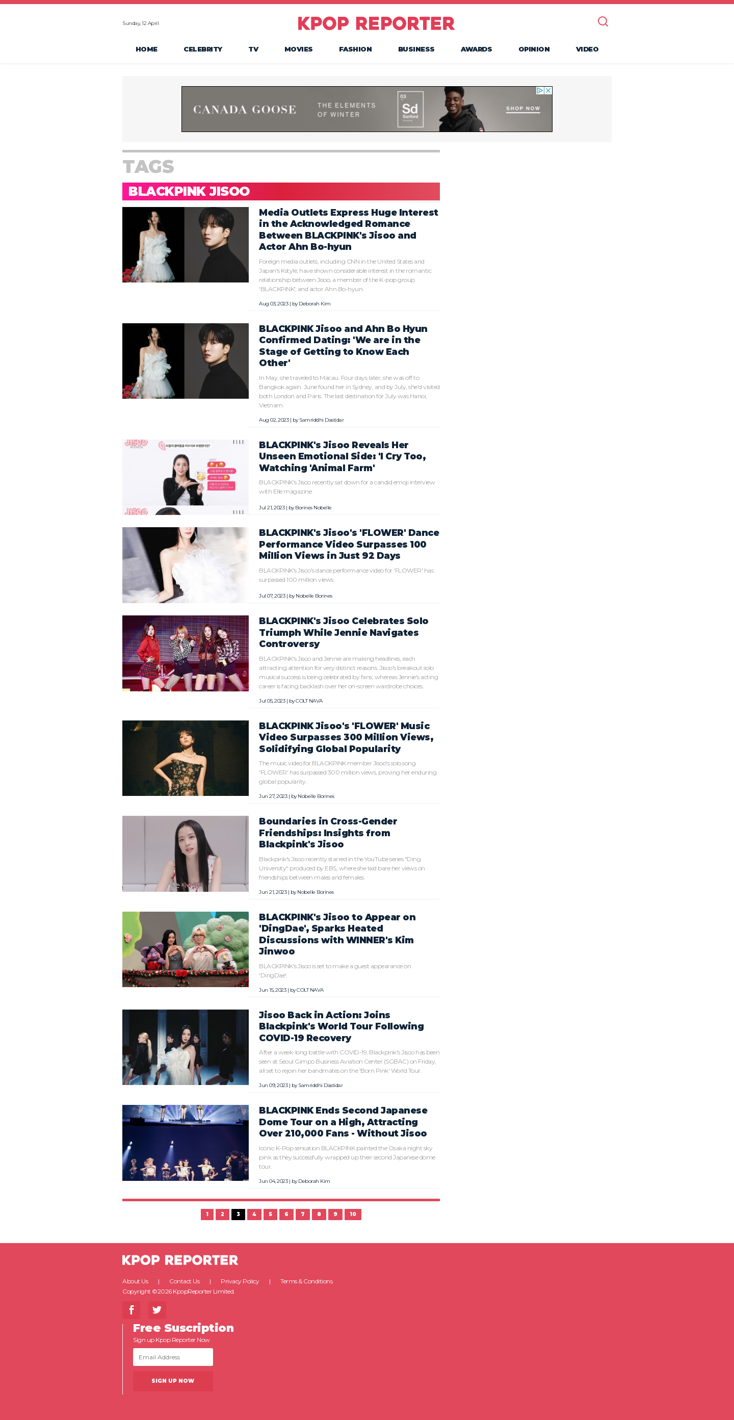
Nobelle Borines (314, 595)
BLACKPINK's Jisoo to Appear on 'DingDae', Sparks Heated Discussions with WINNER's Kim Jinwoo (337, 934)
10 (353, 1214)
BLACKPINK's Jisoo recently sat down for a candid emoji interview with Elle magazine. (347, 486)
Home (147, 49)
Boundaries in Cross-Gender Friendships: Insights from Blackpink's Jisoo (328, 832)
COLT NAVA (309, 701)
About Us (135, 1281)
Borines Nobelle (313, 507)
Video (587, 49)
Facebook (131, 1310)
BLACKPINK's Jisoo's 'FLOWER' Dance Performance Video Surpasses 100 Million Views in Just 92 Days (349, 544)
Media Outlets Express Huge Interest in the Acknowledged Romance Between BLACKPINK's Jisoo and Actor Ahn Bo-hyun (348, 229)
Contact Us (184, 1281)
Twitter (157, 1310)
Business (416, 49)
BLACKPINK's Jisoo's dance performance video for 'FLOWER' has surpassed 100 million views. (346, 574)
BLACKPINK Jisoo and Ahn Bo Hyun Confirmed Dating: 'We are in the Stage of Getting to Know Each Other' (343, 346)
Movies (298, 49)
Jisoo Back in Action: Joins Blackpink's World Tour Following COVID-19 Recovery (341, 1026)
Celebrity (203, 49)
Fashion (355, 49)
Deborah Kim (315, 303)
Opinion (534, 49)
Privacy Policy (240, 1281)
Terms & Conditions (306, 1281)
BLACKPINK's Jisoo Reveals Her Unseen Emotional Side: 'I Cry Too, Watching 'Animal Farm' (342, 456)
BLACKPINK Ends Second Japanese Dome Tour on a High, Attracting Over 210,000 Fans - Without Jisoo (343, 1122)
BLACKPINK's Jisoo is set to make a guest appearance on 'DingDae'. (335, 970)
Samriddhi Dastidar (321, 420)
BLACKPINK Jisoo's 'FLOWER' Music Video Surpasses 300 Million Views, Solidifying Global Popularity (346, 737)
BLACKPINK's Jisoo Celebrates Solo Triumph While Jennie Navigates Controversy (344, 632)
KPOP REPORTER (376, 23)
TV (253, 49)
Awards (476, 49)
